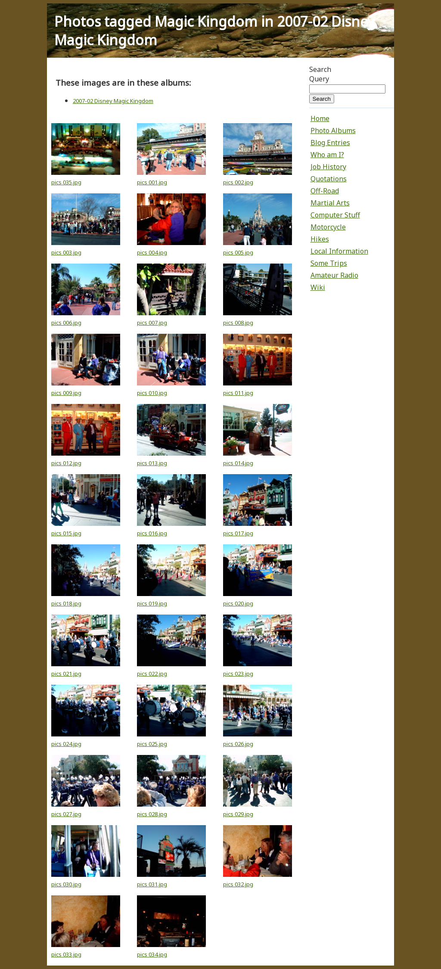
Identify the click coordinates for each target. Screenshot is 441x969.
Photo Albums (333, 130)
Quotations (329, 178)
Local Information (339, 251)
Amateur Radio (334, 275)
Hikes (320, 239)
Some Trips (329, 263)
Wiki (318, 287)
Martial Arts (330, 203)
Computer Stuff (335, 215)
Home (320, 118)
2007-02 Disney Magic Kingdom (113, 101)
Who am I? (327, 154)
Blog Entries (330, 142)
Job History (328, 166)
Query (319, 79)
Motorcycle (328, 227)
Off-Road (325, 191)
